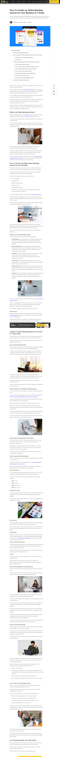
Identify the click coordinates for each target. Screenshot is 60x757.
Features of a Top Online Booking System (24, 57)
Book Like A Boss (28, 114)
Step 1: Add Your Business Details (22, 64)
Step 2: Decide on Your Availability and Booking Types (26, 66)
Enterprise (34, 1)
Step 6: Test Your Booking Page (22, 75)
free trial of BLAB (13, 315)
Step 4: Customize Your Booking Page (23, 71)
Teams (29, 1)
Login (47, 1)
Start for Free (18, 59)
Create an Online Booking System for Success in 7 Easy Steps (26, 61)
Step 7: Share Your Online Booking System (24, 77)
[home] (5, 2)
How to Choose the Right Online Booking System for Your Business (27, 54)
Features (18, 1)
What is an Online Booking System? (20, 52)
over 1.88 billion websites (29, 89)
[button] (13, 1)
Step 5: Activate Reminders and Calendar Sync (25, 73)
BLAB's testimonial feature (24, 538)
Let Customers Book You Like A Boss (21, 80)
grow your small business (36, 194)
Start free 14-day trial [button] (53, 2)
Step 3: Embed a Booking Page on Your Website (25, 68)
